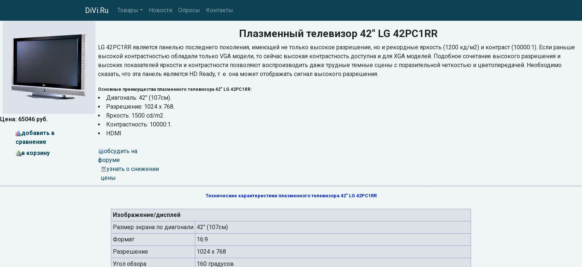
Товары (127, 10)
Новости (160, 10)
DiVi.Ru (96, 10)
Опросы (189, 10)
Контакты (219, 10)
